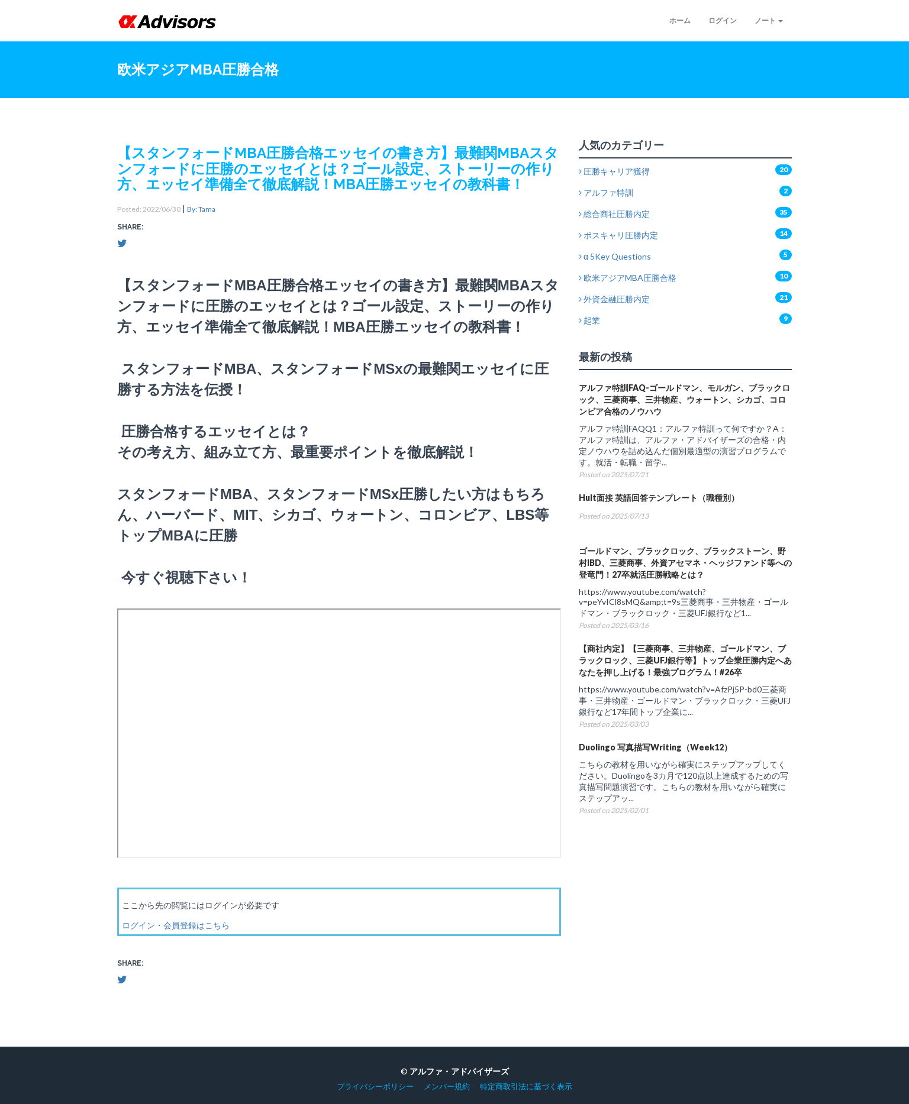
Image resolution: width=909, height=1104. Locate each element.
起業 (589, 320)
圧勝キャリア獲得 (614, 171)
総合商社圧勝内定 (614, 214)
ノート (769, 20)
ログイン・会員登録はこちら (176, 925)
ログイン (722, 20)
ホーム (680, 20)
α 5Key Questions (615, 256)
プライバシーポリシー (375, 1086)
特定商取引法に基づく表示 (526, 1086)
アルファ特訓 (606, 192)
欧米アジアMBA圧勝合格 (627, 278)
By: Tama (201, 209)
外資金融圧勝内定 (614, 299)
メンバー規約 (447, 1086)
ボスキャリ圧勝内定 (618, 235)
